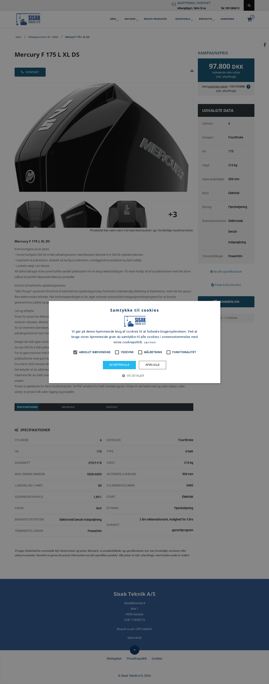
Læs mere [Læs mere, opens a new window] (150, 342)
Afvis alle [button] (152, 365)
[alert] (134, 342)
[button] (134, 375)
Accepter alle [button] (119, 365)
